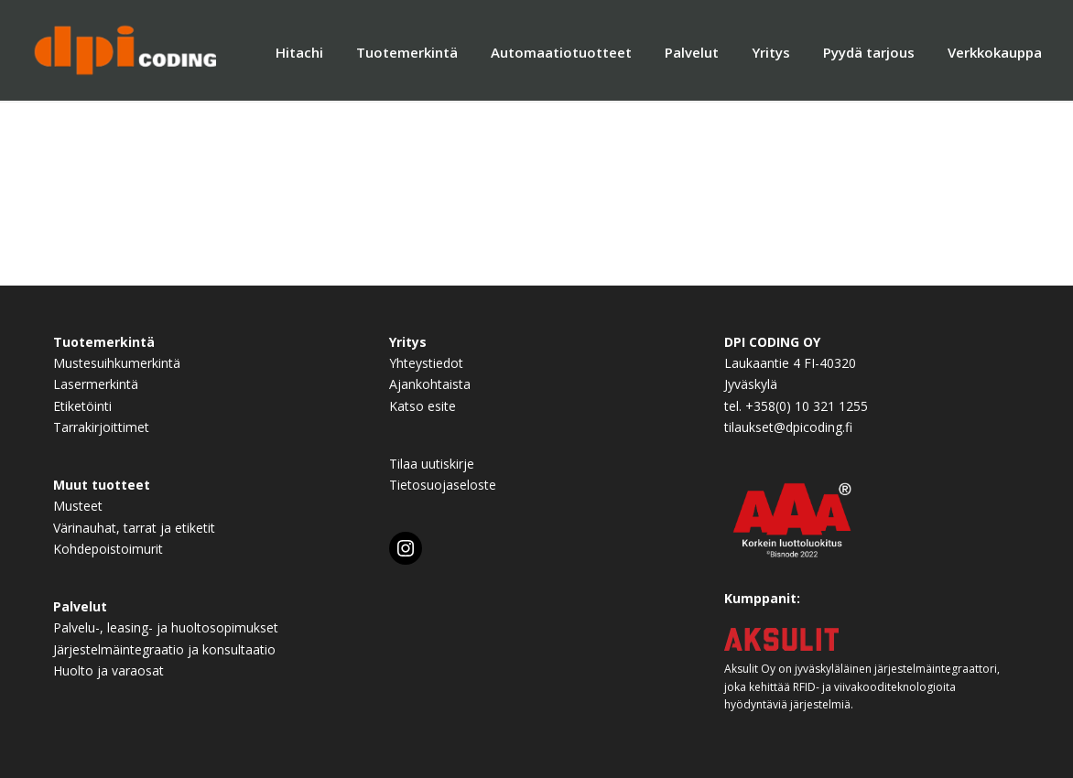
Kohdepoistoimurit (108, 548)
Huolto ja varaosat (108, 670)
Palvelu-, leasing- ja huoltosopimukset (165, 627)
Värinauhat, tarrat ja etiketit (134, 527)
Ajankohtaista (430, 384)
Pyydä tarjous (869, 52)
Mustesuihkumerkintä (116, 363)
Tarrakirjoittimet (101, 427)
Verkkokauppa (995, 52)
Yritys (771, 52)
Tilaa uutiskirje (431, 463)
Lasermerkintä (95, 384)
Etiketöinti (82, 406)
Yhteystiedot (426, 363)
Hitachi (299, 52)
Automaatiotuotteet (561, 52)
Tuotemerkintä (407, 52)
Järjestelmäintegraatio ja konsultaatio (164, 649)
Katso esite (422, 406)
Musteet (78, 505)
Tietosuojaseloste (442, 484)
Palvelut (692, 52)
